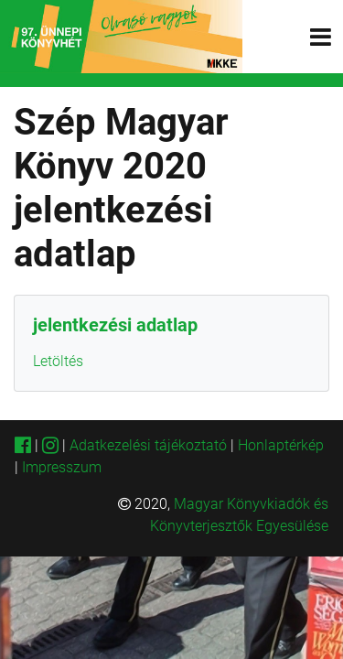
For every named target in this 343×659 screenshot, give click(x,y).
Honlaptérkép (281, 445)
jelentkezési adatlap (115, 325)
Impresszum (62, 467)
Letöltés (58, 361)
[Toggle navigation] (320, 37)
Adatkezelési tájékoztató (148, 445)
